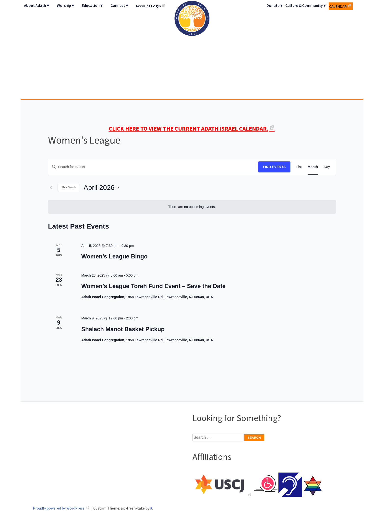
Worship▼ (66, 5)
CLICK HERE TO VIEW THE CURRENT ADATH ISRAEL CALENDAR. (188, 128)
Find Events (274, 167)
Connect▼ (119, 5)
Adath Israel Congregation (192, 49)
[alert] (192, 207)
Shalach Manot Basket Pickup (123, 329)
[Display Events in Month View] (313, 167)
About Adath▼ (37, 5)
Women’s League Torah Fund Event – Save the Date (153, 286)
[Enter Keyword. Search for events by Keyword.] (153, 167)
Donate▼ (274, 5)
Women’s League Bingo (114, 256)
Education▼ (93, 5)
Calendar (338, 6)
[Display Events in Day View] (327, 167)
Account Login (148, 5)
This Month (68, 187)
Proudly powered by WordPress (59, 508)
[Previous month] (51, 188)
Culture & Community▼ (306, 5)
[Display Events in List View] (299, 167)
